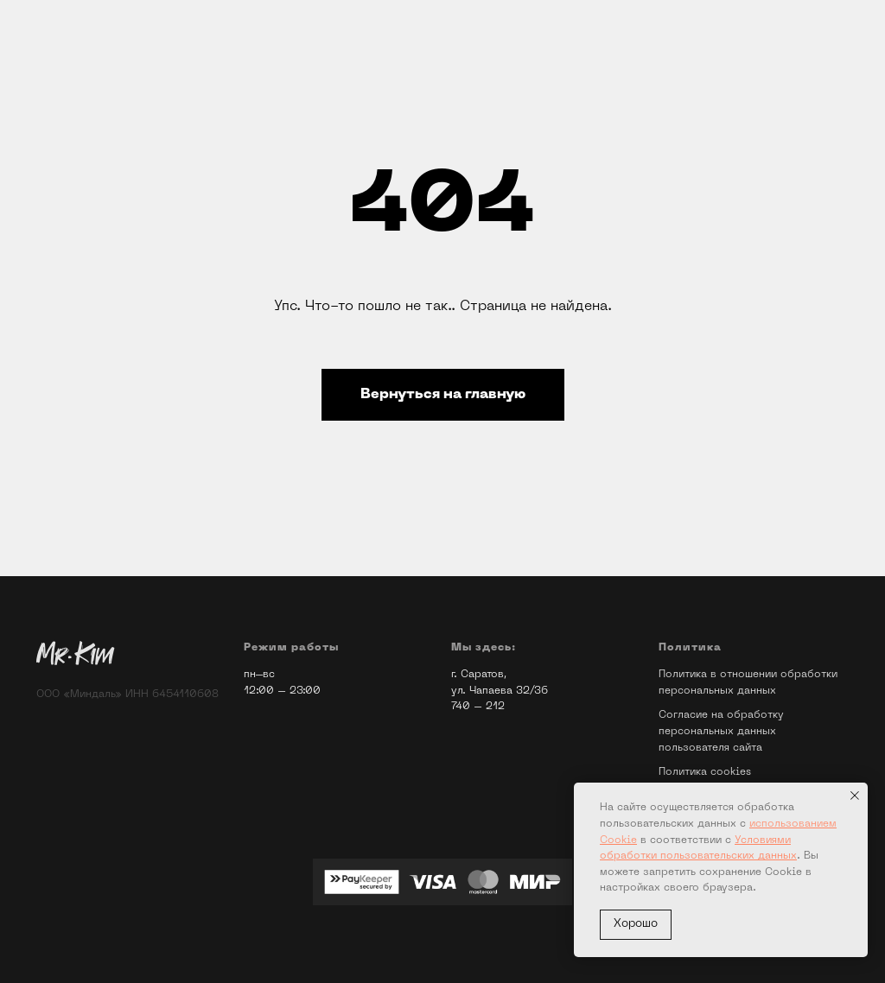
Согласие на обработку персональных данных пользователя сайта (721, 731)
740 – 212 (478, 706)
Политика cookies (705, 772)
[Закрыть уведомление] (854, 795)
